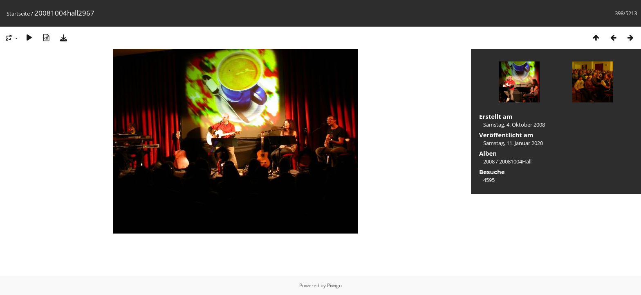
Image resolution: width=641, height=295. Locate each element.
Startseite (18, 13)
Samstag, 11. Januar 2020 (513, 143)
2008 (489, 161)
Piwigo (334, 285)
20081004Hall (515, 161)
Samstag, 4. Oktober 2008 (514, 124)
